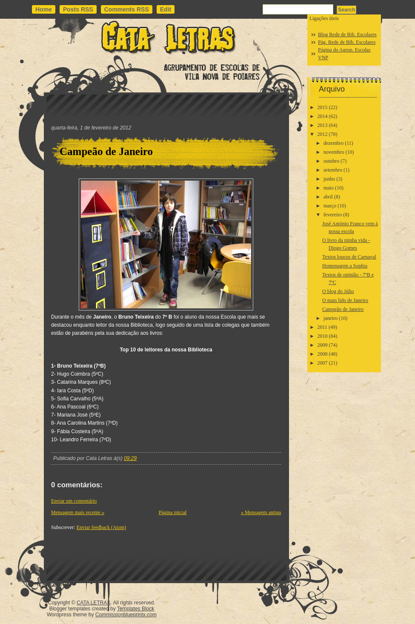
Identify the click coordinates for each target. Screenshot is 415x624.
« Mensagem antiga (261, 512)
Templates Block (135, 609)
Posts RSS (78, 9)
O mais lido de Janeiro (345, 300)
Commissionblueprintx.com (126, 615)
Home (43, 9)
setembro (332, 170)
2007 (323, 363)
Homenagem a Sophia (344, 266)
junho (329, 179)
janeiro (330, 318)
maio (328, 188)
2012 (323, 134)
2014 (323, 116)
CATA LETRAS (94, 603)
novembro (333, 152)
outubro (331, 161)
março (329, 206)
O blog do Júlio (338, 291)
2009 (323, 345)
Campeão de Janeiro (106, 151)
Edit (165, 9)
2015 (323, 107)
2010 (323, 336)
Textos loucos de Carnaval (349, 257)
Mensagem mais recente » (77, 512)
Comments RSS (126, 9)
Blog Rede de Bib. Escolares (347, 34)
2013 (323, 125)
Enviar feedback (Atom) (101, 527)
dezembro (333, 143)
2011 (323, 327)
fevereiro (332, 215)
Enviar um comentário (74, 501)
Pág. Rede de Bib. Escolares (346, 42)
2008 (323, 354)
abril (328, 197)
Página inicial (173, 512)
